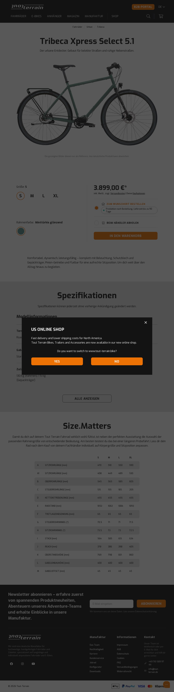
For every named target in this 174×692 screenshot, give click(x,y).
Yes (57, 361)
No (117, 361)
